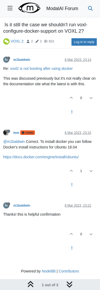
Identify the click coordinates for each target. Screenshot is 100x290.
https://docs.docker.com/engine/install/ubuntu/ (41, 157)
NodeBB (48, 271)
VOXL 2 (17, 41)
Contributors (69, 271)
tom (16, 133)
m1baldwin (21, 60)
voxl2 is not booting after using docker (41, 68)
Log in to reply (84, 42)
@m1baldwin (14, 141)
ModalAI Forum (62, 8)
